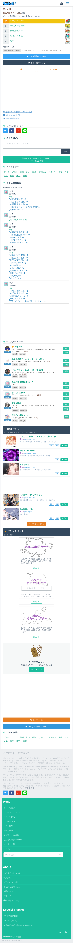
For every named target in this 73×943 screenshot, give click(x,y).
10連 (53, 69)
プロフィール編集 (11, 835)
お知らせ (7, 896)
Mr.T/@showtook (10, 916)
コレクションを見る (12, 115)
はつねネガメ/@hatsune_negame (17, 925)
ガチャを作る (9, 817)
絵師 (34, 172)
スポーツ (52, 172)
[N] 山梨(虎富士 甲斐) (18, 220)
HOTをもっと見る (36, 524)
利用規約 (7, 878)
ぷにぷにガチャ (18, 393)
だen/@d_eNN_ (10, 920)
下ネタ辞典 (16, 403)
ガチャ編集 (8, 826)
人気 (6, 176)
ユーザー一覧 (36, 720)
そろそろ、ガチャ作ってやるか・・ (36, 160)
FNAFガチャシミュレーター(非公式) (27, 370)
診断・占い (25, 172)
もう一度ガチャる (36, 63)
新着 (25, 176)
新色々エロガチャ (27, 451)
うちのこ (42, 172)
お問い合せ (8, 891)
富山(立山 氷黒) (16, 36)
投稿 (65, 151)
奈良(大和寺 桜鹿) (17, 26)
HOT (18, 176)
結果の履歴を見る (11, 118)
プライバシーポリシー (13, 882)
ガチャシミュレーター (13, 812)
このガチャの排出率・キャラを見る (17, 111)
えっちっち (24, 465)
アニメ (15, 172)
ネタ (67, 172)
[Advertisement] (36, 89)
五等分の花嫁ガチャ (20, 415)
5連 (19, 69)
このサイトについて (12, 873)
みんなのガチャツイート (36, 726)
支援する (30, 788)
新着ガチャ (8, 831)
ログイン (7, 849)
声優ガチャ (19, 347)
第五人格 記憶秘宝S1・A (22, 382)
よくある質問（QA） (12, 887)
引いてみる (36, 669)
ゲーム (7, 172)
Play (64, 446)
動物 (60, 172)
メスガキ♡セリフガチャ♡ (30, 495)
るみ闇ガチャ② (26, 509)
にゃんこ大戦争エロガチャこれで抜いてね (37, 437)
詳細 (68, 22)
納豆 (12, 41)
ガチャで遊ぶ (9, 808)
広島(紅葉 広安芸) (17, 21)
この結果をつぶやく (36, 56)
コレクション (9, 821)
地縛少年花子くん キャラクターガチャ (28, 359)
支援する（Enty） (12, 900)
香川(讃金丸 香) (16, 31)
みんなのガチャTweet (12, 840)
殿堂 (12, 176)
